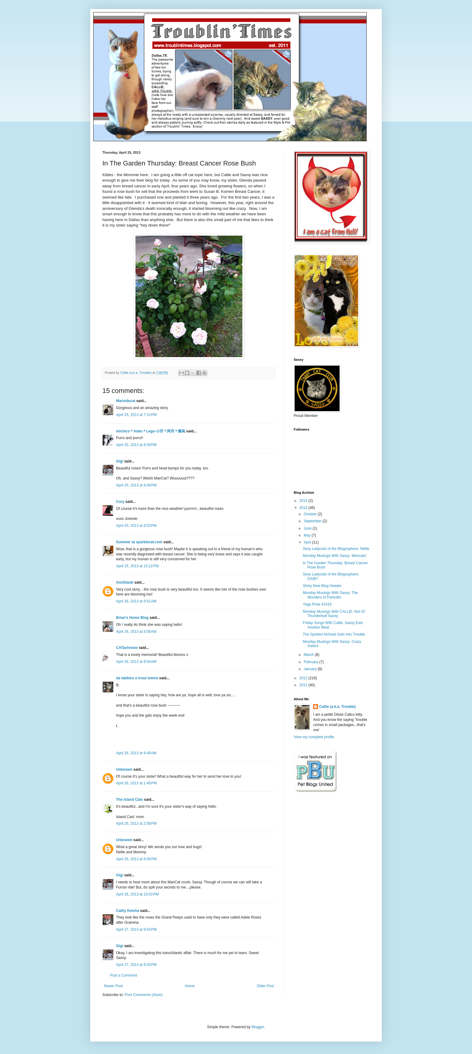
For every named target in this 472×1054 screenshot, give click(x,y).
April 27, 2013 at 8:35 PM (136, 965)
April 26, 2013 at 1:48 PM (136, 783)
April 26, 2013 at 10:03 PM (137, 894)
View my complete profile (314, 737)
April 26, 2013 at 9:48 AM (136, 753)
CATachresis (127, 648)
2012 (304, 678)
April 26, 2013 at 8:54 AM (136, 662)
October (311, 514)
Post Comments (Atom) (143, 995)
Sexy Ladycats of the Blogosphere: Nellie (336, 549)
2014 (304, 501)
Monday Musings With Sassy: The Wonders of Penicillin (330, 595)
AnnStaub (124, 582)
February (311, 662)
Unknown (124, 769)
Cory (120, 502)
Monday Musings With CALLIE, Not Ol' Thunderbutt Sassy (334, 613)
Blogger (257, 1027)
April (308, 542)
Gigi (119, 461)
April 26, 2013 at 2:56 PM (136, 823)
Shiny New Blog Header (322, 586)
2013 (304, 508)
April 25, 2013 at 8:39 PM (136, 445)
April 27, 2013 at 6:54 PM (136, 929)
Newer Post (113, 986)
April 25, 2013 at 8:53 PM (136, 526)
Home (190, 986)
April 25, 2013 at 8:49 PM (136, 485)
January (311, 669)
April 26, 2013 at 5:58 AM (136, 631)
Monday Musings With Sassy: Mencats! (334, 556)
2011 (304, 685)
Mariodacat (125, 401)
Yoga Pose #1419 (317, 604)
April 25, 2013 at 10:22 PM (137, 566)
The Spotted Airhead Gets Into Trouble (334, 634)
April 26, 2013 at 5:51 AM (136, 601)
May (308, 535)
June (308, 528)
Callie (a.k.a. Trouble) (337, 706)
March (309, 655)
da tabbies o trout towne (137, 678)
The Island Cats (129, 799)
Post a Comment (123, 975)
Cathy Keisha (127, 911)
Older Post (265, 986)
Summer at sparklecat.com (139, 542)
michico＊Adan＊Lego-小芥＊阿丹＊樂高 (150, 431)
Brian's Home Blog (132, 618)
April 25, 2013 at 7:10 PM (136, 415)
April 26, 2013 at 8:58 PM (136, 859)
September (313, 521)
